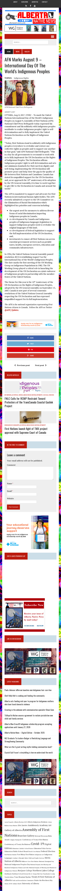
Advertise (35, 2)
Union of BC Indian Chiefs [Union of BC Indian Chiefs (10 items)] (13, 884)
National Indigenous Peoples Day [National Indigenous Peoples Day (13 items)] (17, 864)
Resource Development (33, 395)
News (17, 51)
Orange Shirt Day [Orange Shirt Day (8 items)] (37, 874)
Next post (40, 365)
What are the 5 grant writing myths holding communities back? (28, 747)
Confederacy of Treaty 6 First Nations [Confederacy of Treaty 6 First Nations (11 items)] (35, 840)
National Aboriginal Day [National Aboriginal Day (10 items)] (46, 861)
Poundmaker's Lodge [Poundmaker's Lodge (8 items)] (49, 874)
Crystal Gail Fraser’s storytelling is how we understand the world (29, 752)
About (15, 2)
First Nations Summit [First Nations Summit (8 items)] (11, 854)
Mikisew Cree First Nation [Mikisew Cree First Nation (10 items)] (30, 861)
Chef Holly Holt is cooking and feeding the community (24, 695)
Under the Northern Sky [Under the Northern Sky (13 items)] (43, 880)
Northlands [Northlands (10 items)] (8, 874)
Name (9, 483)
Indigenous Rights (21, 78)
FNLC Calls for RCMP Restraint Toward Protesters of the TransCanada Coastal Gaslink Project (29, 402)
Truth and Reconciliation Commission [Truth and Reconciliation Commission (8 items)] (23, 880)
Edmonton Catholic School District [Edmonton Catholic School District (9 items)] (22, 848)
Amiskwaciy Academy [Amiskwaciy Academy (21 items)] (38, 825)
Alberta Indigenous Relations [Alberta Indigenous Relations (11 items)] (37, 822)
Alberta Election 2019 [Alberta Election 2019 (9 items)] (20, 822)
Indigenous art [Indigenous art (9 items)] (39, 854)
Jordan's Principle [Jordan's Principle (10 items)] (18, 858)
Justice (15, 395)
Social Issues (48, 395)
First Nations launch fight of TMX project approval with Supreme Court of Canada (26, 430)
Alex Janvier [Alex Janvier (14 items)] (22, 825)
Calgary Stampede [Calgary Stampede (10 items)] (16, 840)
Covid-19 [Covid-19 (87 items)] (37, 844)
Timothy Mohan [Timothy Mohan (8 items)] (9, 877)
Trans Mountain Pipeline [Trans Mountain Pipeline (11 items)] (22, 877)
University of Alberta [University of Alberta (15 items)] (30, 883)
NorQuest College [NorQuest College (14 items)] (25, 870)
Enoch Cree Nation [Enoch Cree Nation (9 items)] (34, 851)
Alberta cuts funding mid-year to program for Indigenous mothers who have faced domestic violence (29, 703)
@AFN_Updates (11, 310)
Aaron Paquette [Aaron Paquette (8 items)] (9, 822)
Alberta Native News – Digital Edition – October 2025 (25, 732)
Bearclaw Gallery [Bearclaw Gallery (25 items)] (25, 835)
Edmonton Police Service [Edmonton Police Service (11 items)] (42, 848)
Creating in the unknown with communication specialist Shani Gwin (29, 709)
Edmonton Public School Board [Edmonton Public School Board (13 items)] (16, 851)
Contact (45, 2)
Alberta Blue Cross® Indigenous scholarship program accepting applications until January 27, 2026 (28, 726)
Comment (11, 465)
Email (9, 491)
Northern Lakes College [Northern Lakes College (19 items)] (43, 870)
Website (10, 498)
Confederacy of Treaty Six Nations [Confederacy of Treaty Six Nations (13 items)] (17, 844)
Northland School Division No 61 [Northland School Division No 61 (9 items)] (22, 874)
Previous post (22, 365)
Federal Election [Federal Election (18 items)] (48, 851)
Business (8, 395)
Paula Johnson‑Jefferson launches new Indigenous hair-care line (28, 690)
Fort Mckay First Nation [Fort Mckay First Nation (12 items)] (25, 854)
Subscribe (24, 2)
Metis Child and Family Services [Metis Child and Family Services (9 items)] (34, 858)
